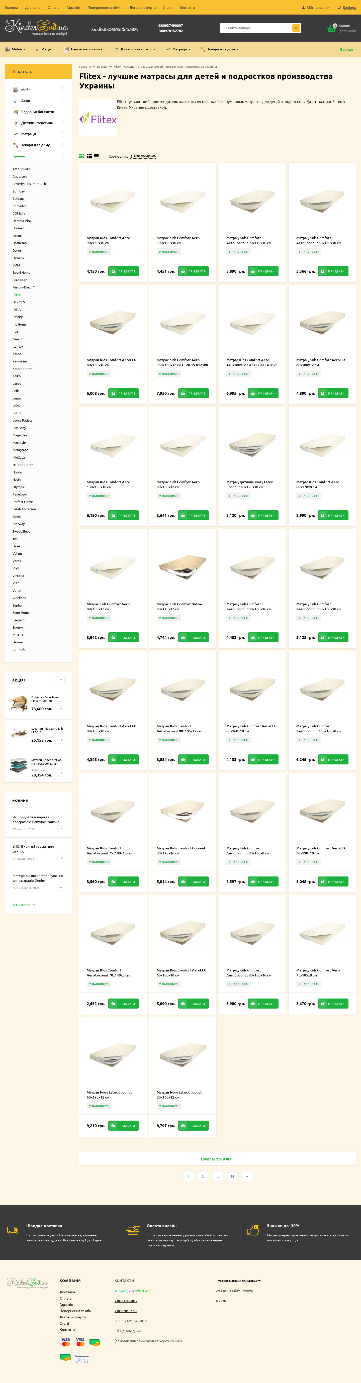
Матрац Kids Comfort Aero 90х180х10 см (108, 240)
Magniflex (20, 435)
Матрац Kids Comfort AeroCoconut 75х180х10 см (109, 850)
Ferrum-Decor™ (24, 287)
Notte (17, 479)
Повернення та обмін (104, 7)
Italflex (18, 346)
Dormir (18, 235)
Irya (15, 331)
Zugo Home (21, 612)
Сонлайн (19, 649)
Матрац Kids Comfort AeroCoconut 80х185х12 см (179, 728)
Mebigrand (21, 450)
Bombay (19, 191)
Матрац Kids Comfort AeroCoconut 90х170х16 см (248, 240)
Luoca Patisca (23, 420)
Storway (19, 524)
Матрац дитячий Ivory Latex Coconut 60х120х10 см (249, 484)
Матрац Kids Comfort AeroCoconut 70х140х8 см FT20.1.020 (108, 975)
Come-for (20, 206)
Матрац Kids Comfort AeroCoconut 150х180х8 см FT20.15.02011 (318, 731)
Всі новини (24, 905)
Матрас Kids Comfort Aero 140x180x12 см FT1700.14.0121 (252, 362)
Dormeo (19, 228)
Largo (17, 383)
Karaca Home (22, 368)
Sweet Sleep (22, 531)
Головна (11, 7)
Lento (17, 398)
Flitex (17, 294)
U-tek (17, 546)
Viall (16, 568)
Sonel (17, 516)
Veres (17, 561)
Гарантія (73, 7)
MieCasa (19, 457)
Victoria (18, 575)
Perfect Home (23, 502)
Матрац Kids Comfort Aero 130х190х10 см (108, 484)
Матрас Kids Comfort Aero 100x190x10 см (178, 240)
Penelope (20, 494)
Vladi (16, 583)
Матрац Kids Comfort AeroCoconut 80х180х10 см (318, 240)
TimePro (247, 1291)
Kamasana (20, 361)
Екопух (18, 627)
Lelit (16, 390)
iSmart (17, 339)
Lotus (17, 413)
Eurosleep (20, 280)
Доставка (32, 7)
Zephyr (18, 605)
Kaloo (17, 354)
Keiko (17, 376)
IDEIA (17, 309)
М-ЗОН (18, 635)
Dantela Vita (22, 221)
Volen (17, 590)
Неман (18, 642)
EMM (16, 265)
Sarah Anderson (24, 509)
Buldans (18, 198)
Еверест (19, 620)
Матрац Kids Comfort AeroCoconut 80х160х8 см (247, 850)
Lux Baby (19, 428)
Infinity (18, 317)
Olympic (19, 487)
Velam (17, 553)
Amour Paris (22, 169)
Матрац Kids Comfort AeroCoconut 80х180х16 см (248, 606)
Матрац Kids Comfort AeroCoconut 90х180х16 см (248, 972)
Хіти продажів (143, 156)
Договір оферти (143, 7)
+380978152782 (170, 30)
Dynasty (18, 257)
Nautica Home (23, 464)
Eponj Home (21, 272)
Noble (17, 472)
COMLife (19, 213)
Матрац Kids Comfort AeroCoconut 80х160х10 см (318, 606)
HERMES (19, 302)
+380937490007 (170, 25)
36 (232, 1176)
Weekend (19, 598)
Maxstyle (19, 442)
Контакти (187, 7)
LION (16, 405)
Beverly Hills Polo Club (29, 183)
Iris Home (20, 324)
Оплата (53, 7)
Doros (17, 250)
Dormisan (20, 243)
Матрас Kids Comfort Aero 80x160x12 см (178, 484)
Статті (167, 7)
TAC (15, 538)
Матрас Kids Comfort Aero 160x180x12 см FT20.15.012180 (182, 362)
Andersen (20, 176)
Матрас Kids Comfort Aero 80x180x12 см (108, 606)
